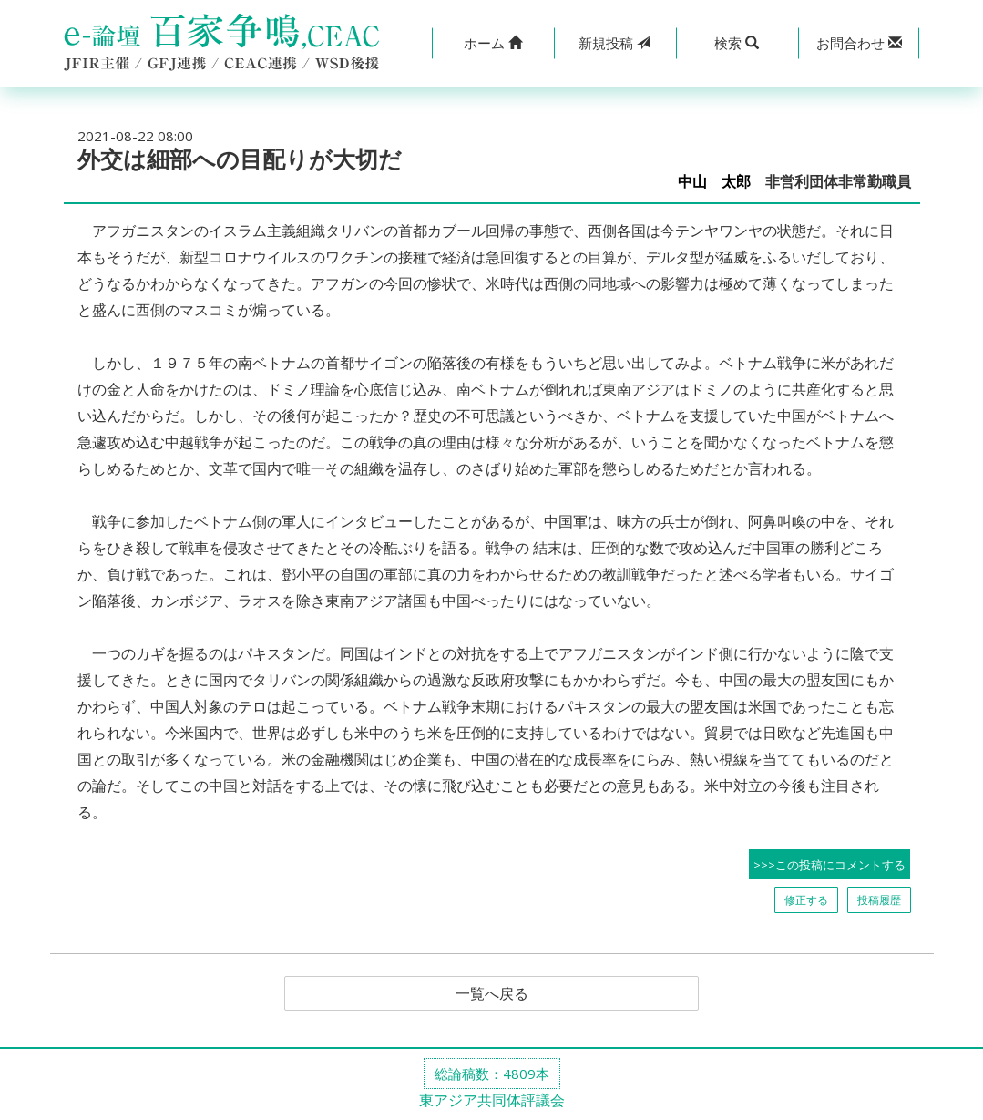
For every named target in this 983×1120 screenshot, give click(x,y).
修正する (806, 900)
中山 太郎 (714, 182)
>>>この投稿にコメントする (829, 865)
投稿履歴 (879, 900)
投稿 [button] (614, 43)
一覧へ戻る (492, 993)
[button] (493, 43)
